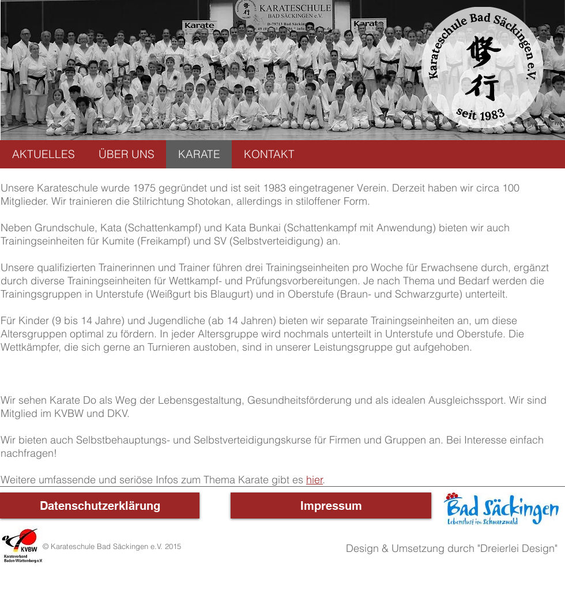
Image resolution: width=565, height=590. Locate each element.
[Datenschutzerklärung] (99, 505)
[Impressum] (331, 505)
